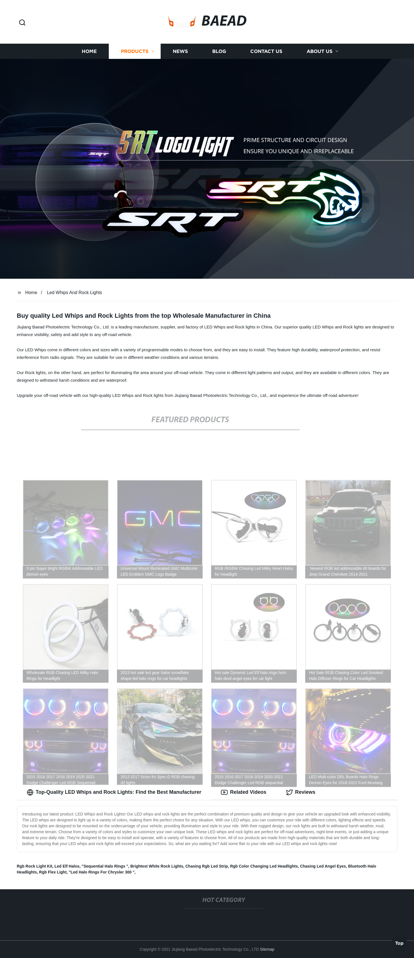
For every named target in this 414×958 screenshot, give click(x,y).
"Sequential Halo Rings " (105, 866)
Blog (219, 51)
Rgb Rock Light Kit (34, 866)
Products (135, 51)
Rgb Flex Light (53, 872)
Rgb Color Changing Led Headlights (264, 866)
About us (320, 51)
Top (399, 943)
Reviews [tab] (300, 792)
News (180, 51)
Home (89, 51)
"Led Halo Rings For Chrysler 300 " (101, 872)
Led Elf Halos (66, 866)
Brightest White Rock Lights (156, 866)
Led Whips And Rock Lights (74, 292)
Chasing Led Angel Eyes (323, 866)
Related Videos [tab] (243, 792)
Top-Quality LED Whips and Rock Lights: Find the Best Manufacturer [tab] (114, 792)
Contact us (266, 51)
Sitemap (267, 949)
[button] (22, 23)
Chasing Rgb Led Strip (206, 866)
